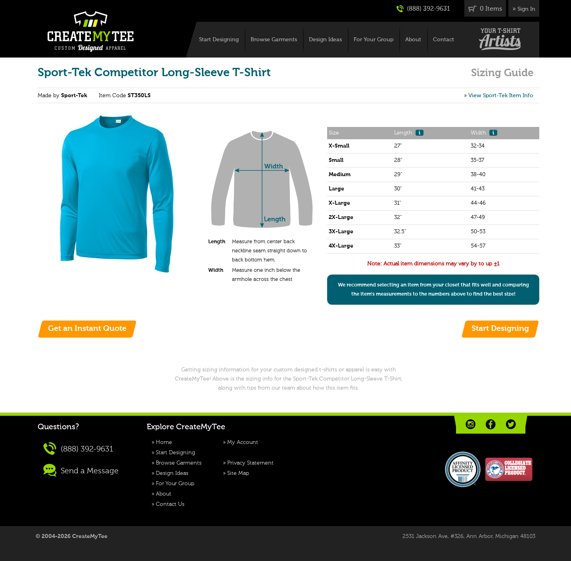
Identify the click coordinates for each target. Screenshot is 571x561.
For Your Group (373, 39)
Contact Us (170, 504)
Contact (443, 39)
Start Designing (219, 39)
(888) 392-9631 (423, 8)
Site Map (238, 473)
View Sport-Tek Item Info (500, 95)
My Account (242, 442)
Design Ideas (325, 39)
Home (164, 442)
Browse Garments (274, 39)
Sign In (526, 9)
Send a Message (81, 470)
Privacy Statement (250, 463)
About (413, 39)
